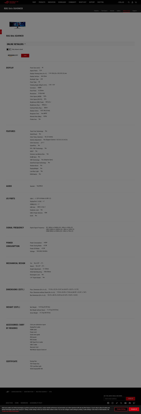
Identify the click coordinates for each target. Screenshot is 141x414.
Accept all (134, 409)
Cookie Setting (121, 409)
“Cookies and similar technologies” (10, 411)
